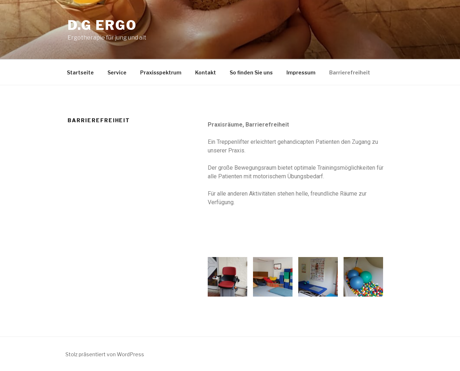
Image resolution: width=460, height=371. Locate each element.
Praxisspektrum (160, 72)
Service (116, 72)
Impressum (301, 72)
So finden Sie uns (251, 72)
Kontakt (205, 72)
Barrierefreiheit (349, 72)
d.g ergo (102, 25)
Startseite (80, 72)
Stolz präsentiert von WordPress (104, 354)
